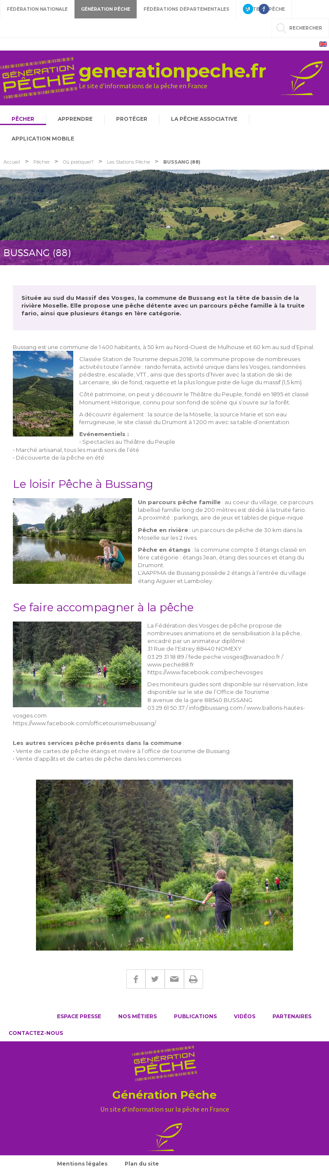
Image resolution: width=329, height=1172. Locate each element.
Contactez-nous (36, 1033)
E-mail (174, 979)
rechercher (305, 28)
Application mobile (43, 138)
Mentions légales (82, 1163)
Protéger (131, 119)
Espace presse (79, 1016)
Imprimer (193, 979)
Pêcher (23, 119)
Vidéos (244, 1016)
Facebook (135, 979)
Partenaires (291, 1016)
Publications (195, 1016)
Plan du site (142, 1163)
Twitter (154, 979)
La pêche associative (204, 119)
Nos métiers (137, 1016)
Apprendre (75, 119)
